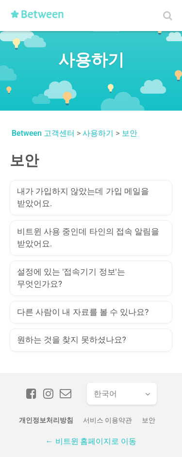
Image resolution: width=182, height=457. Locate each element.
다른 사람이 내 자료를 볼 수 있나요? (83, 312)
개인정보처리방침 (46, 420)
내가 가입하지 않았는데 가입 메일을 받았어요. (83, 197)
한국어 (105, 393)
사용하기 (98, 133)
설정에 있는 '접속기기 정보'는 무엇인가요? (71, 278)
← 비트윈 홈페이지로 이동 (91, 441)
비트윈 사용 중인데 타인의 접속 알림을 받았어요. (88, 238)
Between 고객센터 (43, 133)
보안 (129, 133)
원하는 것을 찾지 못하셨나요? (71, 339)
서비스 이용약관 (107, 420)
